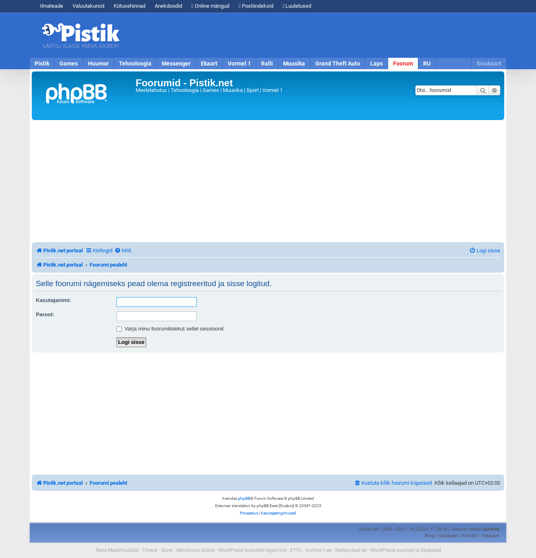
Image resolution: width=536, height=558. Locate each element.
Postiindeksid (256, 6)
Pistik (42, 63)
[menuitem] (123, 250)
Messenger (176, 63)
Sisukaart (489, 63)
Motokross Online (195, 550)
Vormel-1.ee (318, 550)
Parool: (45, 314)
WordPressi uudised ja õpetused (405, 550)
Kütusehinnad (129, 6)
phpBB (244, 498)
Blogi (430, 535)
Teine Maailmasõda (116, 550)
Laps (376, 63)
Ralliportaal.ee (351, 550)
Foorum (403, 63)
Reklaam (490, 535)
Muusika (294, 63)
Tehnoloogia (135, 63)
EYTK (296, 550)
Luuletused (297, 6)
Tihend (149, 550)
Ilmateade (51, 6)
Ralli (267, 63)
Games (68, 63)
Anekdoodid (168, 6)
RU (427, 63)
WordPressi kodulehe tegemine (252, 550)
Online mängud (210, 6)
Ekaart (209, 63)
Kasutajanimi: (53, 300)
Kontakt (470, 535)
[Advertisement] (315, 35)
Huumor (98, 63)
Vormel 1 (239, 63)
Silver (167, 550)
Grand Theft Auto (337, 63)
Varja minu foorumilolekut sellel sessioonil (170, 329)
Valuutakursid (88, 6)
